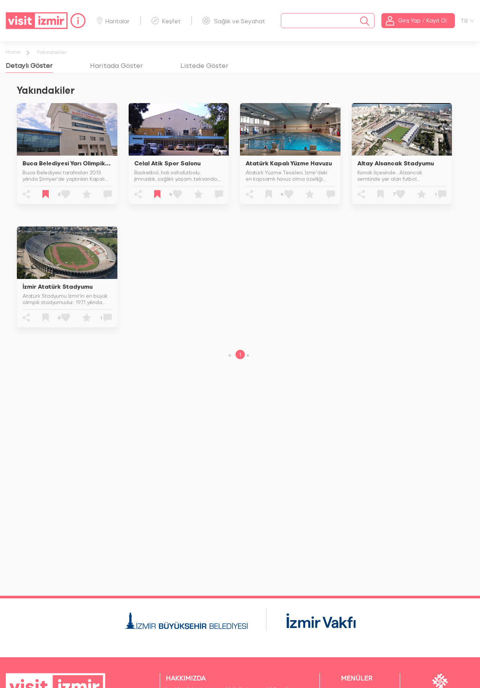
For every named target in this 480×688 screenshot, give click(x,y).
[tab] (29, 65)
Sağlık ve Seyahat (233, 21)
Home (13, 51)
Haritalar (113, 21)
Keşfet (166, 21)
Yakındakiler (52, 51)
